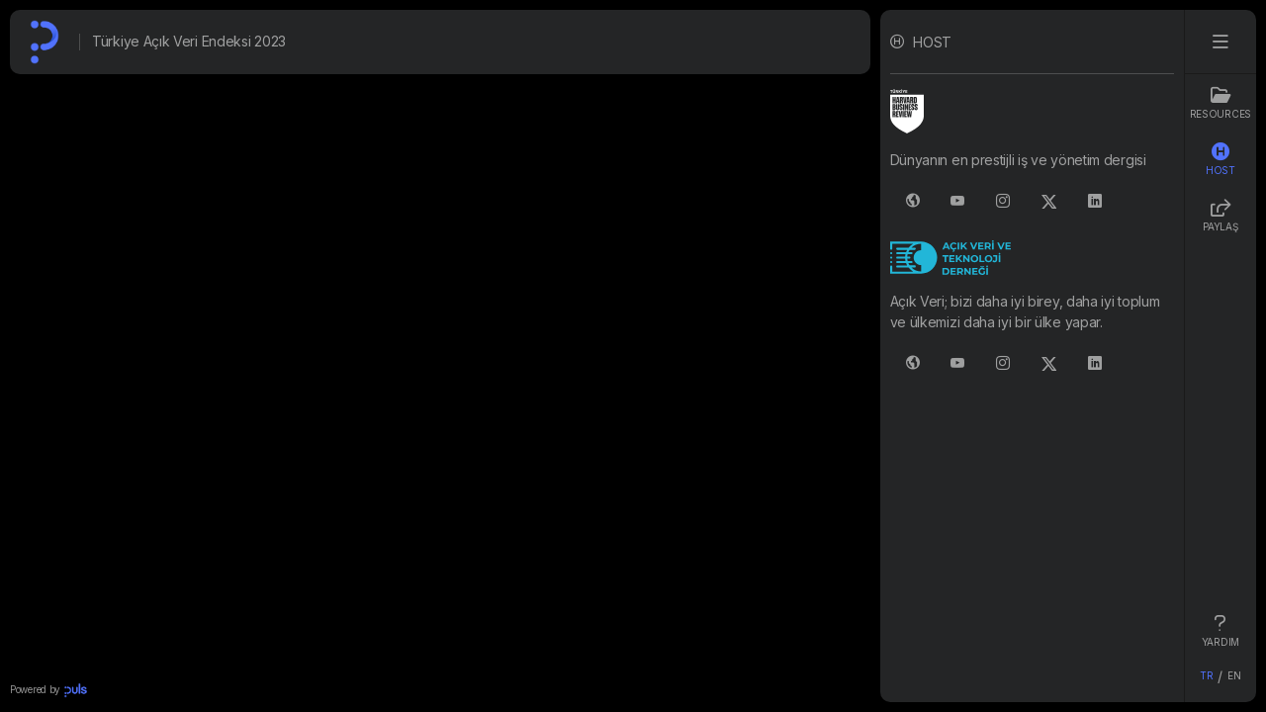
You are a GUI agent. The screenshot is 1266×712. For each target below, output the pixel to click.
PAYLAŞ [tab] (1220, 215)
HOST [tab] (1220, 159)
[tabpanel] (1032, 356)
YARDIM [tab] (1220, 631)
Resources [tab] (1220, 103)
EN (1233, 675)
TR (1206, 675)
